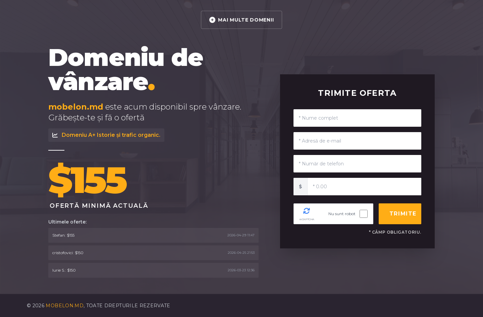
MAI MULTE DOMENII (241, 20)
